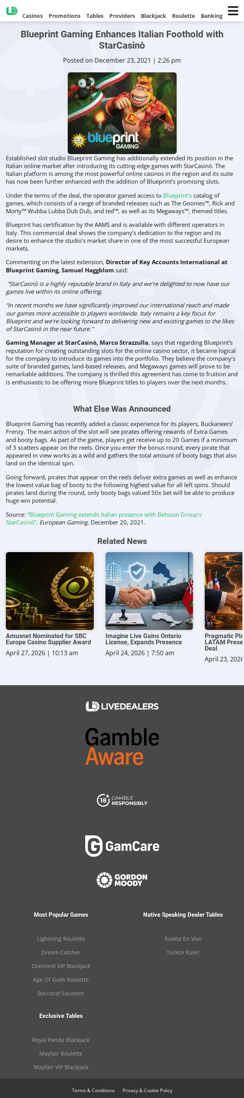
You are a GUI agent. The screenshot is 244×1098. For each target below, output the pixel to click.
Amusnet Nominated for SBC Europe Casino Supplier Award (48, 639)
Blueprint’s (177, 195)
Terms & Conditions (93, 1090)
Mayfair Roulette (61, 1053)
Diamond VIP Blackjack (61, 966)
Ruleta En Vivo (183, 938)
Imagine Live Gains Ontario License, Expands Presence (143, 639)
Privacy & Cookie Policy (147, 1090)
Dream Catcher (61, 952)
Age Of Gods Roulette (61, 979)
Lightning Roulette (61, 938)
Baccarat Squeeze (61, 993)
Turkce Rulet (183, 952)
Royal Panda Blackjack (61, 1040)
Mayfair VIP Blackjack (61, 1067)
